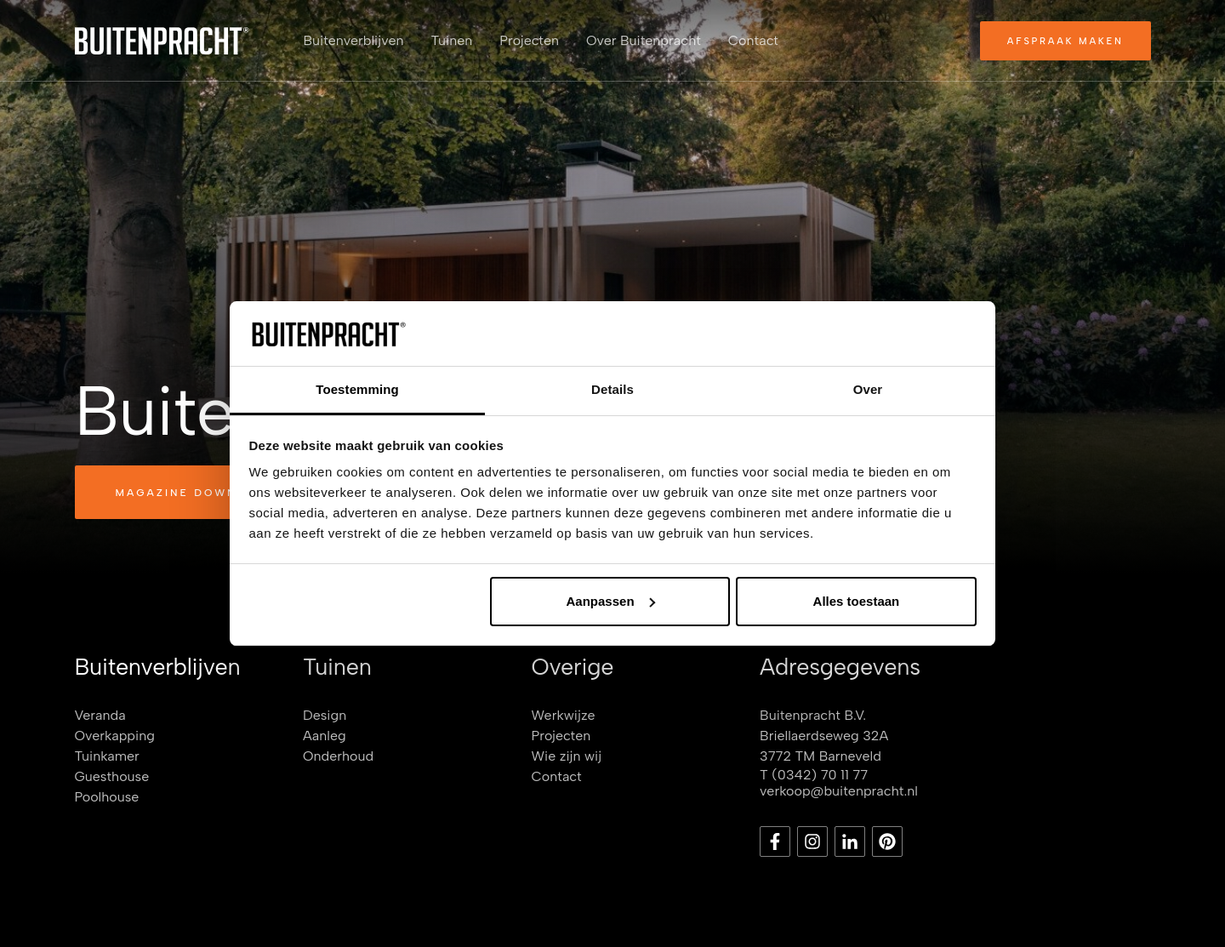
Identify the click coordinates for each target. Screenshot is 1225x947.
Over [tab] (868, 389)
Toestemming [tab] (357, 389)
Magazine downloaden (204, 493)
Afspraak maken (1065, 41)
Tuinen (452, 40)
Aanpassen (611, 601)
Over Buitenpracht (643, 40)
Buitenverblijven (354, 40)
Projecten (529, 40)
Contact (753, 40)
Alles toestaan (856, 601)
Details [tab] (612, 389)
